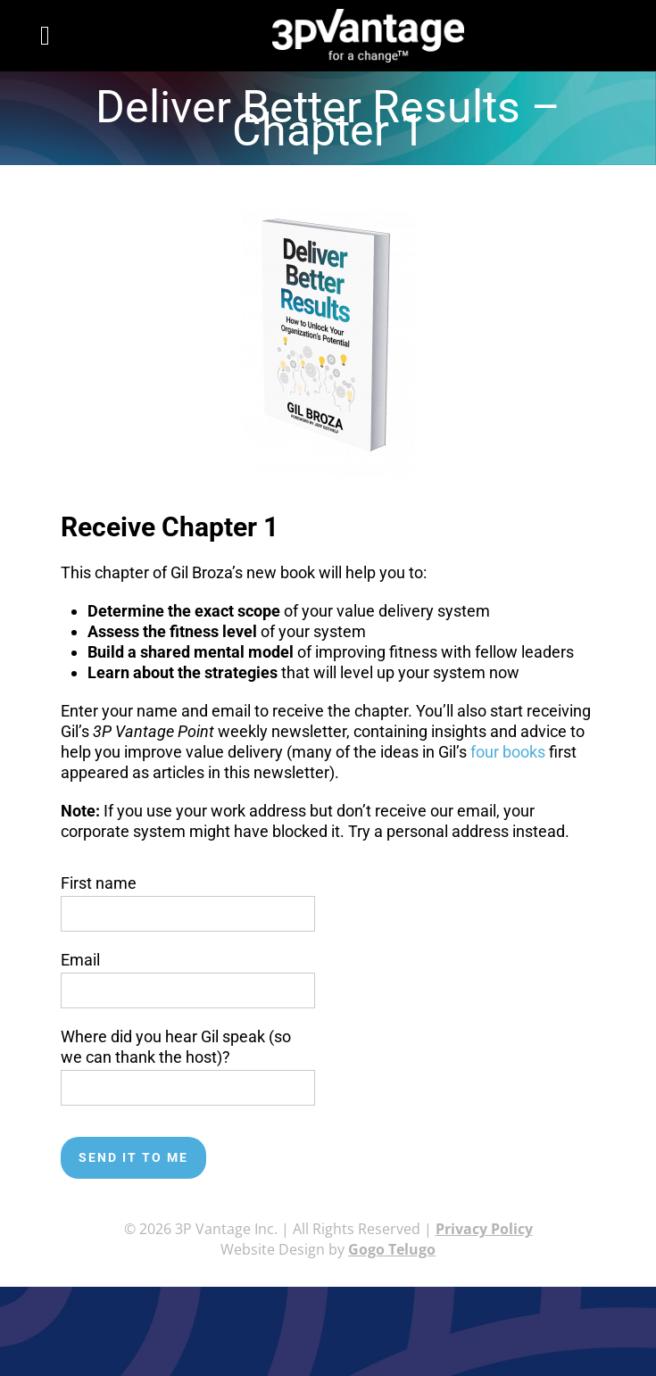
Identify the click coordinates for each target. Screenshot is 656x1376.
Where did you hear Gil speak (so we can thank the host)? (188, 1061)
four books (507, 751)
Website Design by (328, 1249)
